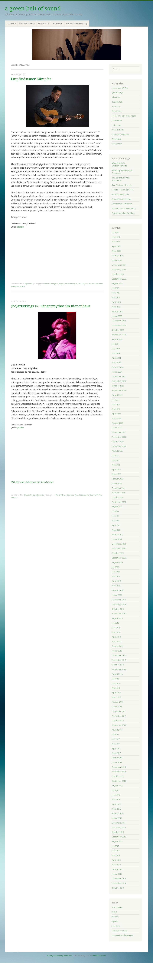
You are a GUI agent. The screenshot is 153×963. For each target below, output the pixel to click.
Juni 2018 (116, 683)
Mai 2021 (116, 520)
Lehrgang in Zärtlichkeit (122, 203)
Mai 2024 (116, 353)
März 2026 (116, 251)
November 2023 (119, 381)
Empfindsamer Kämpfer (31, 79)
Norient (115, 916)
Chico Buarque (71, 284)
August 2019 (117, 618)
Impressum (58, 23)
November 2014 (119, 883)
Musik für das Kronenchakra (124, 208)
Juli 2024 (115, 344)
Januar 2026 (117, 260)
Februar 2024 (117, 367)
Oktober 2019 (118, 609)
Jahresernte (117, 120)
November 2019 (119, 604)
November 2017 (119, 716)
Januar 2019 (117, 651)
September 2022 (119, 446)
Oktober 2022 (118, 441)
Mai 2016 (116, 799)
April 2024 (116, 358)
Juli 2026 (115, 232)
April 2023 (116, 413)
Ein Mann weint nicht (120, 194)
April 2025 (116, 302)
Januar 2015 (117, 874)
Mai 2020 (116, 576)
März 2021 (116, 530)
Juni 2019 (116, 627)
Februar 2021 (117, 534)
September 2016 (119, 781)
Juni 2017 (116, 739)
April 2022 (116, 469)
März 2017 (116, 753)
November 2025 (119, 269)
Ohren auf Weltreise (120, 134)
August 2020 (117, 562)
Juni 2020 (116, 572)
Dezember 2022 (119, 432)
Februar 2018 (117, 702)
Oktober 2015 (118, 832)
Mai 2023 (116, 409)
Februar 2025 (117, 311)
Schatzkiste (116, 139)
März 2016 (116, 809)
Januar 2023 (117, 427)
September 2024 (119, 334)
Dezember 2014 (119, 878)
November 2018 (119, 660)
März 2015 (116, 864)
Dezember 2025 (119, 265)
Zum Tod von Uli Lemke (122, 185)
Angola (61, 284)
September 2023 (119, 390)
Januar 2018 (117, 706)
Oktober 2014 (118, 888)
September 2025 (119, 279)
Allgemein (28, 284)
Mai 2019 (116, 632)
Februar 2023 (117, 423)
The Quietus (117, 907)
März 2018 (116, 697)
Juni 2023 (116, 404)
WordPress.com (99, 955)
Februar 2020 (117, 590)
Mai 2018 (116, 688)
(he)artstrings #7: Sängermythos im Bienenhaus (50, 306)
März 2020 (116, 585)
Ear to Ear (116, 106)
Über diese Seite (27, 23)
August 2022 (117, 451)
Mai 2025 (116, 297)
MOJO (114, 912)
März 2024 (116, 362)
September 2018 (119, 669)
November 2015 (119, 827)
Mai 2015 (116, 855)
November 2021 (119, 492)
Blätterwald (43, 23)
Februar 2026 (117, 255)
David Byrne (83, 284)
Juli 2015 (115, 846)
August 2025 (117, 283)
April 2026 (116, 246)
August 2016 (117, 785)
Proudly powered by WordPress (59, 955)
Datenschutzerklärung (77, 23)
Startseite (11, 23)
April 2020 (116, 581)
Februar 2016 (117, 813)
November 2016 (119, 771)
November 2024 (119, 325)
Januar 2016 (117, 818)
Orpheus (70, 495)
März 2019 (116, 641)
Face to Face (117, 111)
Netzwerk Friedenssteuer (122, 935)
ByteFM (115, 921)
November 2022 (119, 437)
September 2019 (119, 613)
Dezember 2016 (119, 767)
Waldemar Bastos (18, 286)
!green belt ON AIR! (120, 88)
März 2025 (116, 307)
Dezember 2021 (119, 488)
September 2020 (119, 558)
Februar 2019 (117, 646)
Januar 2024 (117, 372)
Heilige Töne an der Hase (122, 190)
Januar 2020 (117, 595)
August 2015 (117, 841)
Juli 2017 (115, 734)
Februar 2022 (117, 479)
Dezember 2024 (119, 320)
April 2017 (116, 748)
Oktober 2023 (118, 386)
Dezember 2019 (119, 599)
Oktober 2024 (118, 330)
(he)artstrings (29, 495)
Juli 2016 (115, 790)
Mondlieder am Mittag (121, 199)
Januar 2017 (117, 762)
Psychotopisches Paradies (123, 213)
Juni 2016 (116, 795)
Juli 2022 (115, 455)
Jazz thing (116, 926)
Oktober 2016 (118, 776)
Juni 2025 (116, 293)
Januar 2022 (117, 483)
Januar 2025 (117, 316)
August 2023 (117, 395)
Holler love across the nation (124, 116)
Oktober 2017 (118, 720)
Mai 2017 (116, 744)
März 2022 (116, 474)
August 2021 (117, 506)
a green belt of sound (33, 8)
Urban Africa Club (119, 930)
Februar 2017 (117, 757)
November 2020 (119, 548)
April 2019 (116, 637)
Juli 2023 (115, 399)
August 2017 (117, 730)
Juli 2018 (115, 678)
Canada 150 (117, 102)
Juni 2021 (116, 516)
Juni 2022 (116, 460)
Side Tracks (117, 143)
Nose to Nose (118, 130)
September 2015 (119, 837)
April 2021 (116, 525)
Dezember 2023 (119, 376)
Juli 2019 (115, 623)
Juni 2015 (116, 850)
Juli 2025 (115, 288)
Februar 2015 (117, 869)
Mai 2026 (116, 241)
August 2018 (117, 674)
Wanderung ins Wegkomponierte (119, 164)
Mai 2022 (116, 465)
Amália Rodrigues (51, 284)
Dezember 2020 (119, 544)
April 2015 (116, 860)
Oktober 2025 (118, 274)
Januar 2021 (117, 539)
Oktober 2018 (118, 664)
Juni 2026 (116, 237)
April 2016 (116, 804)
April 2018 (116, 692)
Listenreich (116, 125)
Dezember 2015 (119, 823)
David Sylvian (61, 495)
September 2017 (119, 725)
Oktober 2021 (118, 497)
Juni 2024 (116, 348)
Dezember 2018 (119, 655)
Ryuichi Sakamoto (96, 284)
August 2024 (117, 339)
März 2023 (116, 418)
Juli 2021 (115, 511)
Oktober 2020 (118, 553)
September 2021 (119, 502)
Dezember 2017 (119, 711)
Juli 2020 (115, 567)
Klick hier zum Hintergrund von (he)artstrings (32, 482)
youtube (20, 227)
